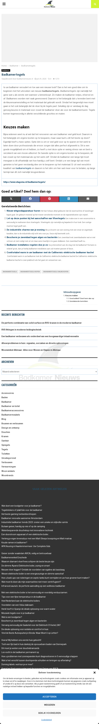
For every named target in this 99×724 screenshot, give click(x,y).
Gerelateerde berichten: (78, 301)
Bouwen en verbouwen (12, 423)
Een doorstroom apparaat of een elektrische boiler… (25, 534)
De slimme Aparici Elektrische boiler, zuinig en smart (25, 565)
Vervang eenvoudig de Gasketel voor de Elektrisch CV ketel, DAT (31, 625)
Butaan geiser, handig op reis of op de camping (23, 526)
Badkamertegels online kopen (55, 271)
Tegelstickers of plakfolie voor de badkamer (21, 510)
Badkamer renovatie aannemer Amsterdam (22, 518)
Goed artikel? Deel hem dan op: (81, 298)
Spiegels (5, 445)
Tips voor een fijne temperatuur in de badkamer (23, 597)
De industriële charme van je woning (26, 229)
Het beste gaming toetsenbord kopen (18, 514)
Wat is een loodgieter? (11, 617)
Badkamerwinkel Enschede (14, 557)
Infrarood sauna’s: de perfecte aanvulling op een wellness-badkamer (33, 586)
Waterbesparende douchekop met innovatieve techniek (27, 530)
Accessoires (7, 393)
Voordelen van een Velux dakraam (17, 605)
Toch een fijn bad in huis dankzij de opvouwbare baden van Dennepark (33, 644)
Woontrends (7, 475)
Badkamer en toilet (10, 406)
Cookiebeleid (46, 720)
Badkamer (5, 70)
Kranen (4, 436)
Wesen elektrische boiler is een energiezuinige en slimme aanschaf (32, 573)
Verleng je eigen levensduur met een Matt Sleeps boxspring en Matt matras (36, 538)
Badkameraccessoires (12, 410)
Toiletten (5, 454)
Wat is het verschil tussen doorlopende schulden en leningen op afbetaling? (36, 660)
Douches (5, 432)
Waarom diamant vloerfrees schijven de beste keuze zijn (27, 561)
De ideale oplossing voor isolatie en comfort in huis (24, 629)
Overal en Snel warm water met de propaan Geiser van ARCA (29, 668)
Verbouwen (6, 462)
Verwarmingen (8, 466)
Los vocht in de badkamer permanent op (20, 652)
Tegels (4, 449)
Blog (3, 419)
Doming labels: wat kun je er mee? (17, 664)
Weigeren (49, 705)
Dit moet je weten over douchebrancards (20, 648)
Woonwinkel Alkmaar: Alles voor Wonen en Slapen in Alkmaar (31, 350)
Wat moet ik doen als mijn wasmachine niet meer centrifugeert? (31, 582)
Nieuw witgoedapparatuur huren (23, 210)
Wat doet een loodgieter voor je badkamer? (21, 506)
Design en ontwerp (10, 428)
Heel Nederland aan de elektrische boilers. (20, 601)
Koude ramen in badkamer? (14, 542)
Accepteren (49, 696)
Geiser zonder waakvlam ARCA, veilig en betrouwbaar (26, 553)
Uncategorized (8, 458)
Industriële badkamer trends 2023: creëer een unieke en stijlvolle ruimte (34, 522)
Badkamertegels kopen (30, 271)
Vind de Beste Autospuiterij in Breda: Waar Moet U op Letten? (29, 633)
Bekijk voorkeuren (49, 713)
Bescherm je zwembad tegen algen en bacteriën (32, 237)
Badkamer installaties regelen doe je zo (27, 245)
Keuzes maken (71, 295)
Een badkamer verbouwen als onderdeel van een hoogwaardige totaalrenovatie (40, 336)
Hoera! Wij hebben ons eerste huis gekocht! (21, 640)
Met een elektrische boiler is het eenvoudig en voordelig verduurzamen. (34, 592)
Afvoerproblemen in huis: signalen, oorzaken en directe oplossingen (34, 343)
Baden (4, 397)
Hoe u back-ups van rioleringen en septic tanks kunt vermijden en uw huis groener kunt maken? (45, 578)
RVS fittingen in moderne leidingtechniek (21, 329)
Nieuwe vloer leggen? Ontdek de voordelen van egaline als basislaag (33, 569)
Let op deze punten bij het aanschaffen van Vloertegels (36, 218)
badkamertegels (23, 168)
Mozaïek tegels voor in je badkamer (18, 613)
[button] (94, 672)
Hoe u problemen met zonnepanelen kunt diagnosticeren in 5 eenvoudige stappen (39, 656)
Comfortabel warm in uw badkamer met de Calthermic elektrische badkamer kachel (50, 252)
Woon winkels (8, 471)
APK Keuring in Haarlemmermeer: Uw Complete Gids (25, 546)
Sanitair (5, 441)
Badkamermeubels (10, 415)
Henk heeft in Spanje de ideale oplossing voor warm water (28, 609)
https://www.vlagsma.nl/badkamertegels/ (24, 182)
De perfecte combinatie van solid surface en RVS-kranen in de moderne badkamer (41, 323)
